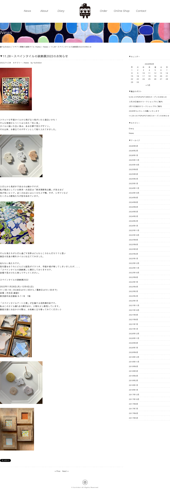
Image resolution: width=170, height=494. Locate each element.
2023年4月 (133, 254)
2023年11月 (134, 230)
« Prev (57, 471)
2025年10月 (134, 165)
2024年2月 (133, 221)
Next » (65, 471)
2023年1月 (133, 258)
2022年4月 (133, 287)
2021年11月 (134, 305)
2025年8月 (133, 169)
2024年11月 (134, 188)
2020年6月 (133, 352)
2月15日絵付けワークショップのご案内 (145, 106)
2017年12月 (134, 394)
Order (103, 11)
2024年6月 (133, 207)
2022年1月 (133, 301)
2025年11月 (134, 160)
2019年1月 (133, 385)
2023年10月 (134, 235)
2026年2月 (133, 151)
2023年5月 (133, 249)
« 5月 (148, 85)
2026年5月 (133, 146)
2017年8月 (133, 404)
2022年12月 (134, 263)
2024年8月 (133, 202)
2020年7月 (133, 347)
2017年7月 (133, 408)
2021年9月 (133, 315)
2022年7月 (133, 282)
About (44, 11)
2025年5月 (133, 174)
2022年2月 (133, 296)
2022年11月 (134, 268)
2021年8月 (133, 319)
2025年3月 (133, 179)
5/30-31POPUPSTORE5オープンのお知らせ (148, 97)
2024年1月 (133, 226)
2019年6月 (133, 366)
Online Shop (121, 11)
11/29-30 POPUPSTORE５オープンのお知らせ (149, 116)
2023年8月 (133, 240)
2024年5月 (133, 211)
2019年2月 (133, 380)
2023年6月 (133, 244)
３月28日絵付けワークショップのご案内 (145, 101)
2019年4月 (133, 376)
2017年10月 (134, 399)
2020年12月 (134, 333)
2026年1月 (133, 155)
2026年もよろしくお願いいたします (144, 111)
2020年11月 (134, 338)
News (27, 11)
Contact (141, 11)
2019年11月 (134, 362)
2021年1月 (133, 329)
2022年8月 (133, 277)
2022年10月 (134, 272)
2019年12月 (134, 357)
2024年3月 (133, 216)
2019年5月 (133, 371)
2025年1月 (133, 183)
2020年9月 (133, 343)
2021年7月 (133, 324)
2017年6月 (133, 413)
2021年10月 (134, 310)
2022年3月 (133, 291)
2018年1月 (133, 390)
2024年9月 (133, 197)
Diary (61, 11)
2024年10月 (134, 193)
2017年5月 (133, 418)
